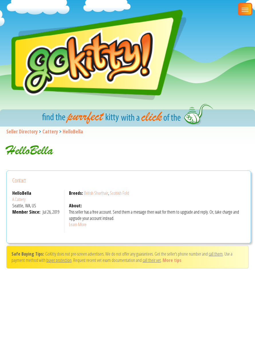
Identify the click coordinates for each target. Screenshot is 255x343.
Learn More (77, 224)
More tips (172, 260)
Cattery (50, 131)
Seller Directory (22, 131)
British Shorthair (96, 193)
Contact (19, 180)
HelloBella (73, 131)
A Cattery (18, 199)
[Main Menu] (245, 9)
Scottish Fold (119, 193)
